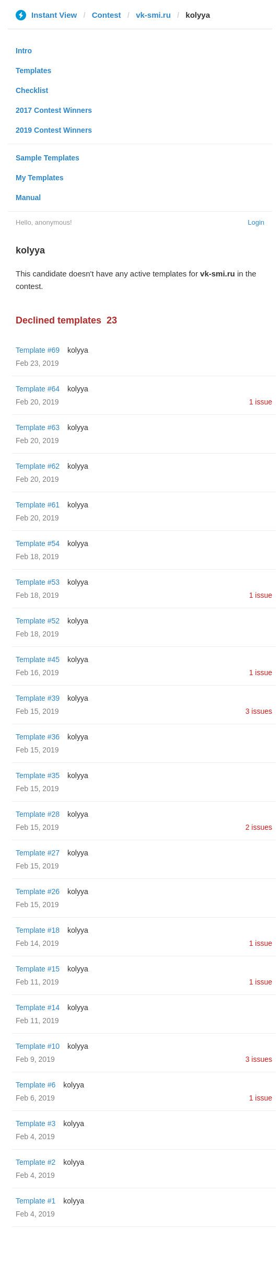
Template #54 (38, 543)
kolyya (77, 350)
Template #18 (38, 930)
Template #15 (38, 969)
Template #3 (35, 1123)
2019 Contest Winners (54, 130)
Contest (106, 14)
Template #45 (38, 659)
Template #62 (38, 466)
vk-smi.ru (153, 14)
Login (256, 222)
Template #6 (35, 1085)
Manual (28, 197)
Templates (33, 70)
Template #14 (38, 1007)
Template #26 (38, 891)
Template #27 (38, 853)
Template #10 (38, 1046)
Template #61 (38, 505)
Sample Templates (47, 158)
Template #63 (38, 427)
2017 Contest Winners (54, 110)
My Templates (40, 177)
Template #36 (38, 737)
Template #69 (38, 350)
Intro (24, 51)
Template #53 (38, 582)
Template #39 (38, 698)
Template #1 (35, 1201)
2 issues (259, 827)
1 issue (260, 402)
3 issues (259, 711)
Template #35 (38, 775)
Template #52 (38, 621)
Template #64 (38, 389)
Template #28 (38, 814)
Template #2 (35, 1162)
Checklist (32, 90)
